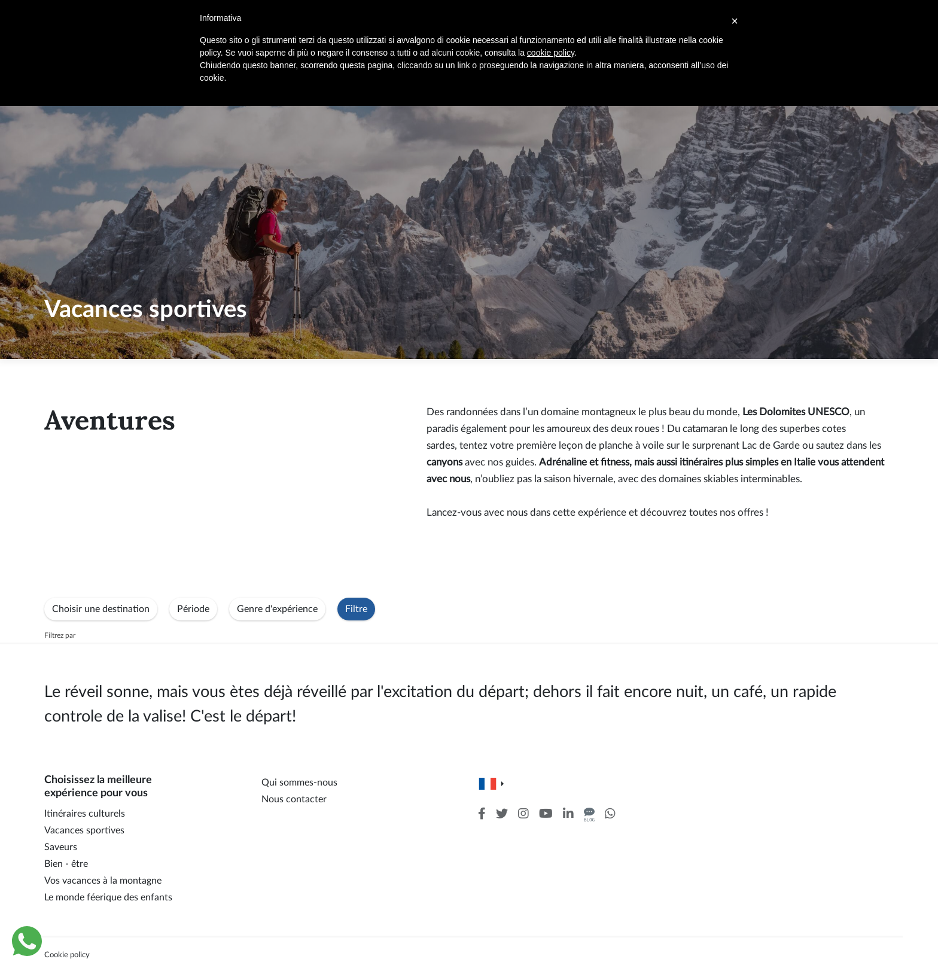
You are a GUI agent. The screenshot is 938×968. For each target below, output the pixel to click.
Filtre (356, 609)
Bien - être (66, 864)
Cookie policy (67, 954)
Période (193, 609)
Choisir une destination (101, 609)
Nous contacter (294, 799)
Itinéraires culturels (84, 813)
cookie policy (550, 52)
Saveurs (60, 847)
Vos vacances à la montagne (103, 880)
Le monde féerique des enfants (108, 897)
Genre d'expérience (277, 609)
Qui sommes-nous (299, 782)
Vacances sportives (84, 830)
